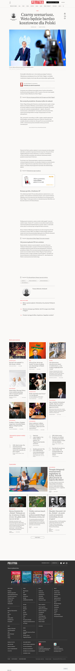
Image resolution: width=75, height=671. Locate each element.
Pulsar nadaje (42, 621)
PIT (24, 592)
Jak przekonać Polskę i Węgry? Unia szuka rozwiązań (38, 238)
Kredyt (24, 598)
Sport (55, 602)
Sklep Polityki (57, 614)
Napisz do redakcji (11, 646)
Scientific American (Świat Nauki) (29, 632)
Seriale (24, 612)
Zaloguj (63, 2)
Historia (56, 596)
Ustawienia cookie (26, 653)
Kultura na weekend (43, 608)
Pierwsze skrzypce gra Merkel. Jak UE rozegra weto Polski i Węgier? (41, 97)
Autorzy (56, 609)
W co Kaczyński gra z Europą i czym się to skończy (37, 277)
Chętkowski (41, 598)
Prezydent (10, 621)
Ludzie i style (57, 592)
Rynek (27, 6)
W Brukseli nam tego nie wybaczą (34, 170)
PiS (8, 612)
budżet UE (23, 280)
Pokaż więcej (37, 537)
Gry (24, 618)
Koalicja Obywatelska (12, 610)
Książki (24, 607)
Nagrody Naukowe (27, 637)
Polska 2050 (10, 618)
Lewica (9, 614)
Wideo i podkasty (47, 6)
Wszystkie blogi (42, 600)
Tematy (55, 611)
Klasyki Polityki (57, 603)
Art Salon (25, 623)
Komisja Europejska (32, 280)
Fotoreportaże (57, 594)
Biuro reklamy (10, 644)
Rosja (9, 636)
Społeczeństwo (57, 598)
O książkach (41, 612)
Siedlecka (41, 591)
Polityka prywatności (27, 646)
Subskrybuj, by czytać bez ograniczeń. (32, 85)
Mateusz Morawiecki (44, 280)
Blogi (41, 6)
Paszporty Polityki (27, 619)
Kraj (19, 6)
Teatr (24, 616)
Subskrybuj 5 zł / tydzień (53, 2)
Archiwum (56, 607)
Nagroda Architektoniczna (29, 621)
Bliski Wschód (11, 634)
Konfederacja (10, 619)
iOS (39, 647)
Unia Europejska (25, 282)
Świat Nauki (10, 600)
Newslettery (56, 591)
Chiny (9, 637)
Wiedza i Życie (11, 598)
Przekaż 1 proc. (57, 600)
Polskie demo (41, 619)
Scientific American (12, 596)
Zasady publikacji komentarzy (29, 644)
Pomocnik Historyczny (13, 594)
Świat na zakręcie (42, 610)
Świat (23, 6)
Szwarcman (41, 592)
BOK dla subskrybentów (12, 648)
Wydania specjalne (12, 592)
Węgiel (24, 594)
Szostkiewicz (41, 594)
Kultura (32, 6)
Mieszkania (25, 591)
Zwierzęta (56, 605)
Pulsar (24, 630)
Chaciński (41, 596)
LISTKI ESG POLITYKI (28, 600)
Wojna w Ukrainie (11, 628)
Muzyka (25, 608)
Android (42, 647)
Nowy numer (14, 6)
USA (9, 632)
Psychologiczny (42, 616)
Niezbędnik (10, 603)
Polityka (9, 591)
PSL (8, 616)
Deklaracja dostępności (28, 648)
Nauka (37, 6)
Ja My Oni (10, 602)
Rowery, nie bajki (42, 618)
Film (24, 610)
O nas (55, 612)
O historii (41, 614)
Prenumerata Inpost (58, 616)
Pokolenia (55, 6)
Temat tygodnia (42, 607)
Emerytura (25, 596)
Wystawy (25, 614)
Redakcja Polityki (11, 642)
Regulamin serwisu (27, 642)
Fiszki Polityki (56, 647)
